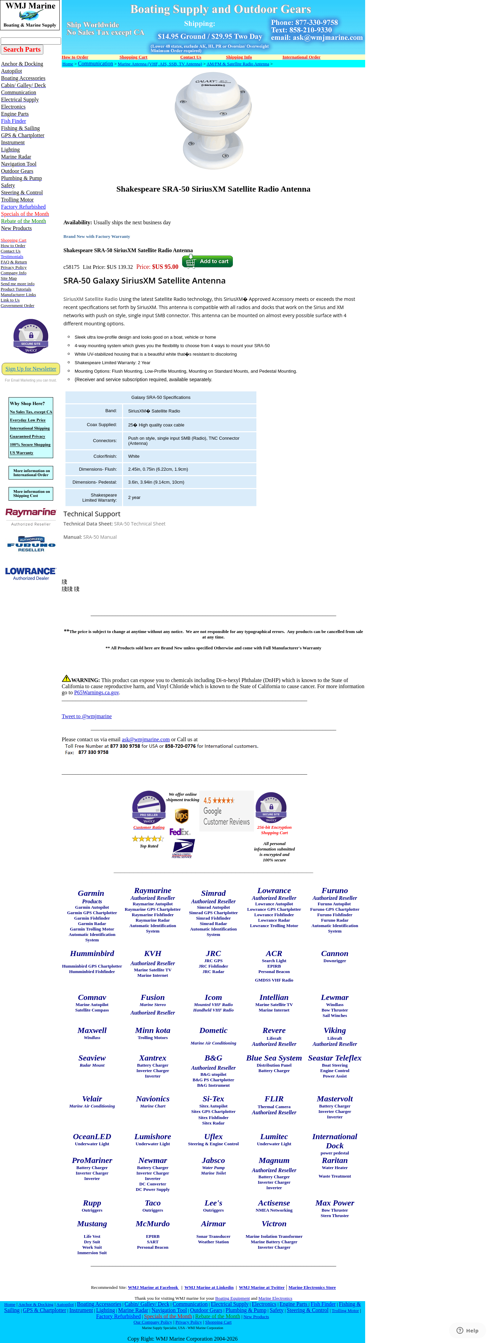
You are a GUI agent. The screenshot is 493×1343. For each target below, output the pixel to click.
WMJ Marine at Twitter (262, 1287)
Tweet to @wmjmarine (87, 716)
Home (67, 63)
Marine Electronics (275, 1298)
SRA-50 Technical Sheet (140, 523)
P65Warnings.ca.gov (96, 692)
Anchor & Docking (36, 1304)
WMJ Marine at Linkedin (209, 1287)
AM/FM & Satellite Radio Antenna (238, 63)
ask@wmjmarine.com (145, 739)
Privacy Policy (188, 1322)
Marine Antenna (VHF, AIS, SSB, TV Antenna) (160, 63)
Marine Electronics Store (312, 1287)
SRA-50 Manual (100, 537)
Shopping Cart (218, 1322)
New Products (256, 1316)
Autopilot (65, 1304)
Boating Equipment (232, 1298)
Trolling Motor (345, 1310)
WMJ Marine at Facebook (153, 1287)
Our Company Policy (153, 1322)
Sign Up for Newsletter (30, 369)
